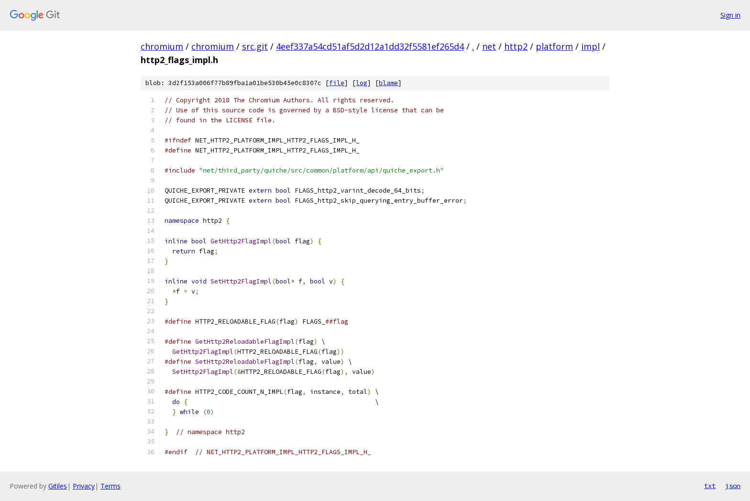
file (336, 83)
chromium (162, 46)
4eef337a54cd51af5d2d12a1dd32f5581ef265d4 (370, 46)
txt (710, 485)
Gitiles (57, 485)
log (361, 83)
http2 (516, 46)
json (732, 485)
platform (554, 46)
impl (590, 46)
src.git (255, 46)
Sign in (730, 15)
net (489, 46)
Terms (110, 485)
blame (388, 83)
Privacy (84, 485)
